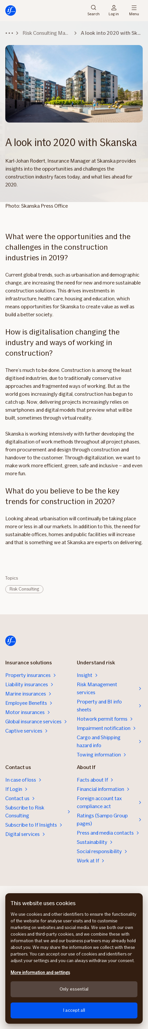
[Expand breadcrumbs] (9, 33)
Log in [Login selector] (114, 10)
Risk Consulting (24, 589)
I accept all (74, 1010)
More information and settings (40, 972)
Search (93, 10)
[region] (74, 958)
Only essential (74, 989)
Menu (134, 10)
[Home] (10, 10)
